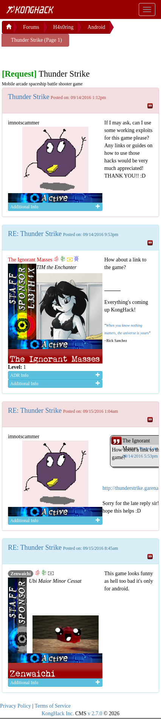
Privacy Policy (15, 706)
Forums (31, 27)
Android (96, 27)
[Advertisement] (62, 56)
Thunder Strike (29, 97)
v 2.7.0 (95, 713)
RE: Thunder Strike (35, 234)
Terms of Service (53, 706)
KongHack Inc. (58, 713)
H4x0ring (63, 27)
